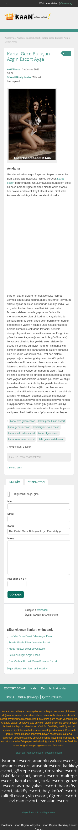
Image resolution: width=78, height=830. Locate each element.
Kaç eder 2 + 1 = (16, 578)
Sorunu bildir (15, 467)
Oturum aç (66, 3)
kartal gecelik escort (19, 427)
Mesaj (10, 538)
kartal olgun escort (48, 433)
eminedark (42, 610)
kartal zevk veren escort (21, 439)
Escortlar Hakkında (53, 688)
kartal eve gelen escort (22, 421)
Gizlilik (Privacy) (28, 697)
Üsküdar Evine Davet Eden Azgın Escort (31, 636)
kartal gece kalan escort (51, 421)
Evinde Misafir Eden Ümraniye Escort (29, 642)
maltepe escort (48, 812)
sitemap (20, 752)
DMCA (10, 697)
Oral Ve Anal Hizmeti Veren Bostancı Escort (33, 661)
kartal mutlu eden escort (21, 433)
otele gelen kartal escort (51, 439)
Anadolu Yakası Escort (28, 38)
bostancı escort (53, 752)
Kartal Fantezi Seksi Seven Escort (27, 648)
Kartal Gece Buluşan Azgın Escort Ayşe (28, 56)
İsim (9, 501)
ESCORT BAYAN (15, 688)
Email (10, 513)
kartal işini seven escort (46, 427)
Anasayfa (10, 38)
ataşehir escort (30, 812)
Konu (10, 526)
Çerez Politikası (52, 697)
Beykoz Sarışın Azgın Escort (24, 655)
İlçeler (33, 688)
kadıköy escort (35, 752)
